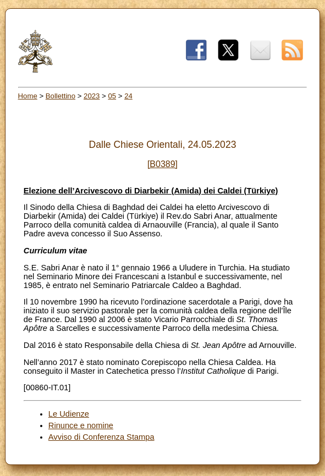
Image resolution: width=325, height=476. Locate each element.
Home (27, 96)
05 (112, 96)
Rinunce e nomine (80, 425)
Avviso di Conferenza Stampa (101, 437)
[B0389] (162, 164)
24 (128, 96)
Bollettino (60, 96)
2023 (92, 96)
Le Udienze (68, 413)
